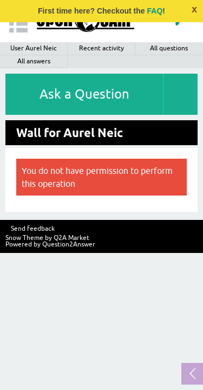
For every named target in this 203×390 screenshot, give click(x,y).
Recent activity (101, 48)
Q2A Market (71, 238)
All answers (33, 61)
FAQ (155, 10)
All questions (169, 48)
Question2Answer (68, 244)
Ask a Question (84, 94)
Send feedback (33, 228)
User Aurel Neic (33, 48)
